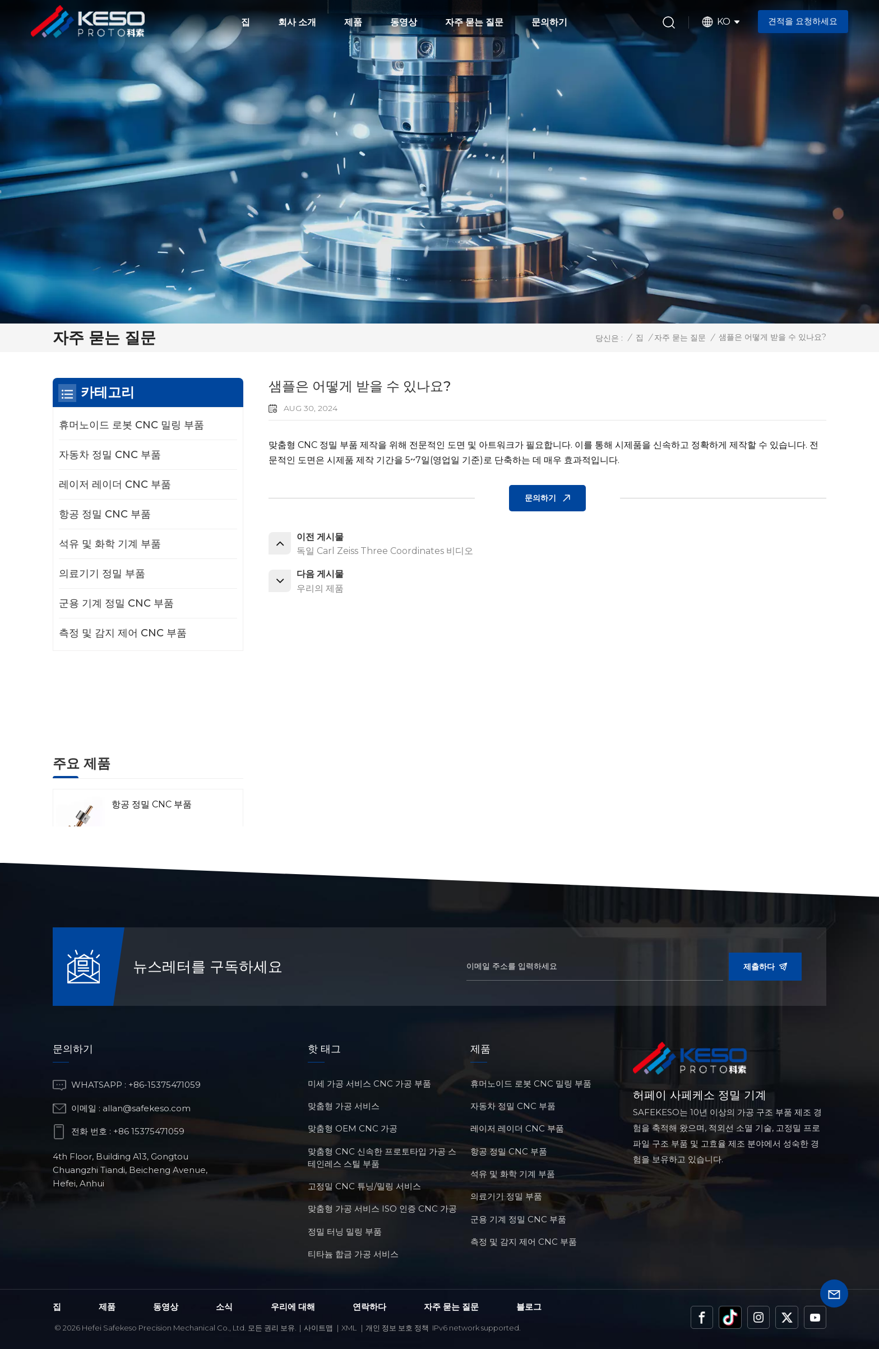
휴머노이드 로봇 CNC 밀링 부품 (131, 425)
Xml (349, 1327)
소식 (224, 1306)
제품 (353, 22)
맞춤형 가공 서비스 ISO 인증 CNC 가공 (382, 1208)
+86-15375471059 (164, 1084)
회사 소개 (297, 22)
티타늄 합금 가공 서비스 (353, 1254)
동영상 (403, 22)
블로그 (529, 1306)
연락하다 (369, 1306)
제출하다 (765, 967)
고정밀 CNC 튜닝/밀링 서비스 (364, 1186)
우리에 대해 (293, 1306)
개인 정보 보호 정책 (397, 1327)
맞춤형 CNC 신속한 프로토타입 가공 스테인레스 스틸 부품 (382, 1157)
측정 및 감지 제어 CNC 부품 (123, 633)
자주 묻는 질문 (474, 22)
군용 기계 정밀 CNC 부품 (116, 603)
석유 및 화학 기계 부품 (110, 544)
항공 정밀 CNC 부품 (105, 514)
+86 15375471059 (148, 1131)
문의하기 (549, 22)
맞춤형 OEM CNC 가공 (352, 1128)
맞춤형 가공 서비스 (344, 1106)
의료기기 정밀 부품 (102, 573)
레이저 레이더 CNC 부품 (115, 484)
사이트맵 (318, 1327)
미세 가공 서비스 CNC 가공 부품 (369, 1083)
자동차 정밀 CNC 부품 (110, 455)
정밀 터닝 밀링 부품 (345, 1231)
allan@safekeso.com (147, 1108)
